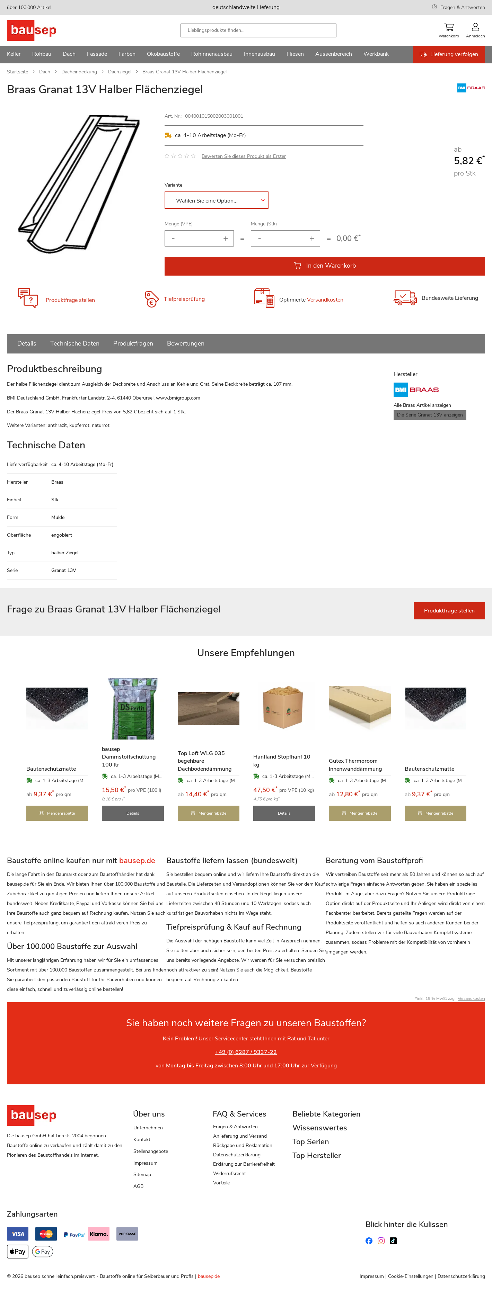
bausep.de (209, 1276)
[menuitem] (14, 54)
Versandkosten (325, 300)
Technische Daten (74, 343)
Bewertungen (185, 343)
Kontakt (141, 1139)
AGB (138, 1186)
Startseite (17, 72)
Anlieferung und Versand (240, 1136)
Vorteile (221, 1183)
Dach (44, 72)
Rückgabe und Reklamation (242, 1145)
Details (26, 343)
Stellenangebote (150, 1151)
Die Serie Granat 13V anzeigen (430, 415)
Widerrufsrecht (229, 1173)
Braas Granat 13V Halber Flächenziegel (184, 72)
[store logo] (42, 30)
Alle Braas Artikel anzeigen (422, 405)
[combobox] (258, 30)
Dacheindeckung (79, 72)
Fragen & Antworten (462, 7)
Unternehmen (148, 1128)
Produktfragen (133, 343)
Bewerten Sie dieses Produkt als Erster (244, 156)
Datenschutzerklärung (237, 1155)
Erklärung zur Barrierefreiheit (244, 1164)
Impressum (145, 1163)
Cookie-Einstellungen (410, 1276)
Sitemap (142, 1174)
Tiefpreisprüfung (184, 299)
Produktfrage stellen (70, 300)
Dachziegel (119, 72)
